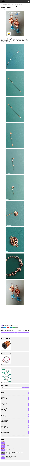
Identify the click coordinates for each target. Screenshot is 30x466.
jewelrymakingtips (15, 405)
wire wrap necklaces (15, 422)
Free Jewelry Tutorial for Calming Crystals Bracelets (13, 444)
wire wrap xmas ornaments (15, 432)
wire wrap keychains (15, 421)
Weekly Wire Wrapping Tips (15, 409)
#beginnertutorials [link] (9, 43)
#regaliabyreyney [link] (17, 43)
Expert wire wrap (15, 397)
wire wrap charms (15, 415)
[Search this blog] (11, 387)
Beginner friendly (15, 392)
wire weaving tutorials (15, 410)
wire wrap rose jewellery (15, 427)
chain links (4, 325)
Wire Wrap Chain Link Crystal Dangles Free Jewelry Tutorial (14, 452)
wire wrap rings (15, 426)
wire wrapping (15, 433)
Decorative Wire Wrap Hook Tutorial (11, 456)
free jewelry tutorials (15, 398)
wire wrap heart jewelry (15, 420)
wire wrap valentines (15, 431)
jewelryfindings (15, 404)
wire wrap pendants (15, 425)
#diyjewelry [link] (13, 43)
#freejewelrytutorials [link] (3, 43)
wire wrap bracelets (15, 414)
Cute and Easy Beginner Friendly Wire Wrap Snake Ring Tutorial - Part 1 (16, 448)
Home (1, 4)
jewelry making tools (15, 403)
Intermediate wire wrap (9, 325)
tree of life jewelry (15, 408)
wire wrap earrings (5, 4)
